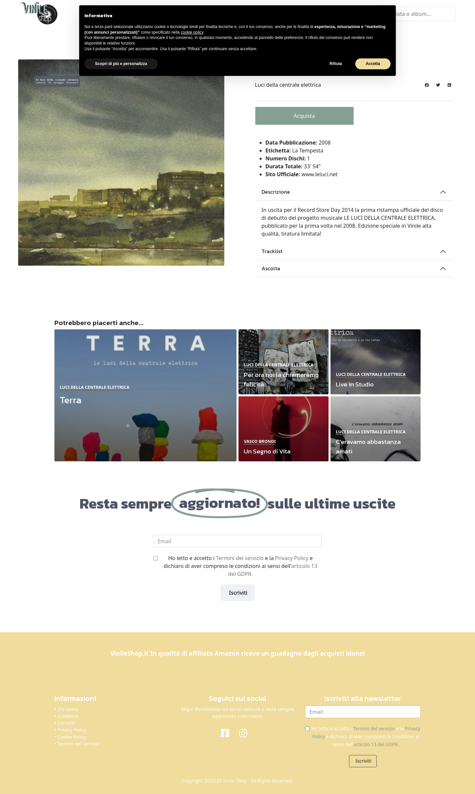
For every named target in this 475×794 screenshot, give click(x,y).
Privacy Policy (291, 558)
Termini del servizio (240, 558)
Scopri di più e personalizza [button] (121, 63)
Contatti (66, 723)
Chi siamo (68, 709)
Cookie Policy (71, 737)
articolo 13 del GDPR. (376, 744)
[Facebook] (228, 732)
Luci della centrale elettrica (288, 84)
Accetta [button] (373, 63)
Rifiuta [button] (336, 63)
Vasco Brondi (260, 441)
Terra (70, 400)
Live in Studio (355, 384)
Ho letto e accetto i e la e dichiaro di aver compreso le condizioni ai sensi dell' (240, 566)
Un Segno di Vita (267, 451)
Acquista (304, 115)
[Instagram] (246, 732)
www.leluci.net (319, 174)
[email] (237, 541)
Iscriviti (237, 592)
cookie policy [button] (192, 32)
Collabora (67, 716)
